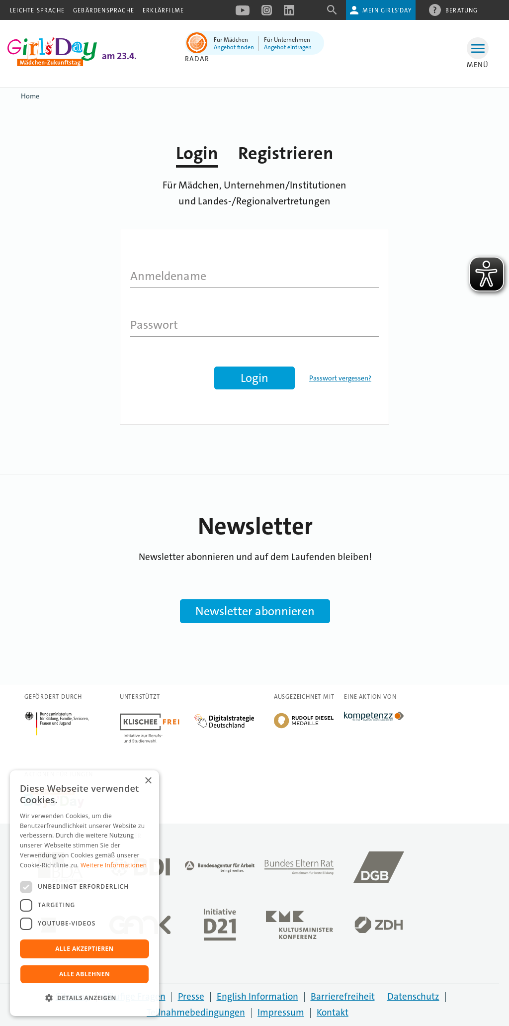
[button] (84, 998)
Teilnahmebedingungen (196, 1012)
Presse (191, 996)
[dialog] (84, 893)
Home (30, 96)
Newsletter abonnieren (255, 611)
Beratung (461, 10)
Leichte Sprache (37, 10)
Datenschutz (413, 996)
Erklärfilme (163, 10)
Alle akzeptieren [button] (84, 948)
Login (197, 153)
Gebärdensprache (103, 10)
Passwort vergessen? (340, 377)
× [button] (148, 781)
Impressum (280, 1012)
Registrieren (286, 153)
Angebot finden (234, 47)
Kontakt (332, 1012)
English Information (257, 996)
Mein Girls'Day (387, 10)
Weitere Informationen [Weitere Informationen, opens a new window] (114, 865)
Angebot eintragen (288, 47)
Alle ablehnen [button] (84, 974)
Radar (197, 58)
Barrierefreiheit (343, 996)
